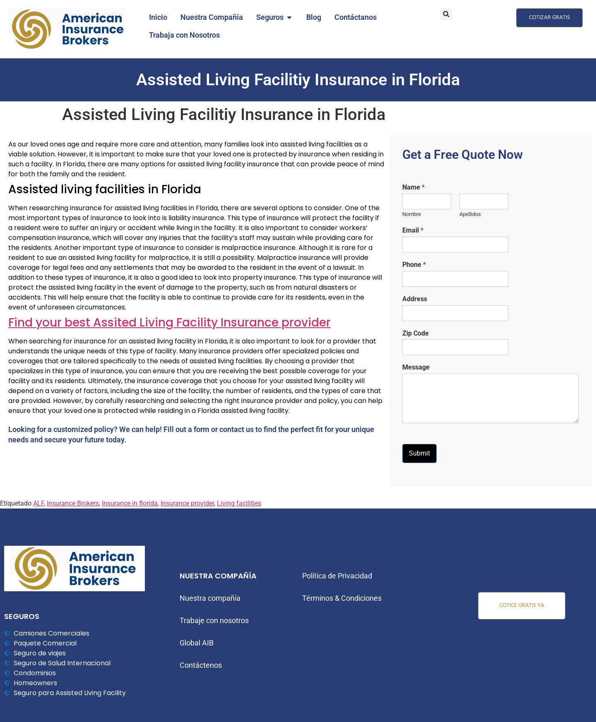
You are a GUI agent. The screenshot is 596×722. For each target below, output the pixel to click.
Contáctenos (201, 665)
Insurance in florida (130, 503)
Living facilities (239, 503)
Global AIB (197, 642)
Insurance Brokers (73, 503)
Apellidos (470, 214)
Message (416, 367)
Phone (414, 265)
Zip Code (415, 333)
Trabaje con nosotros (214, 620)
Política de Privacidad (337, 575)
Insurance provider (187, 503)
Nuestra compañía (210, 598)
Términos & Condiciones (342, 598)
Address (414, 299)
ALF (38, 503)
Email (412, 230)
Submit (419, 453)
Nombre (411, 214)
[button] (446, 14)
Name (413, 187)
